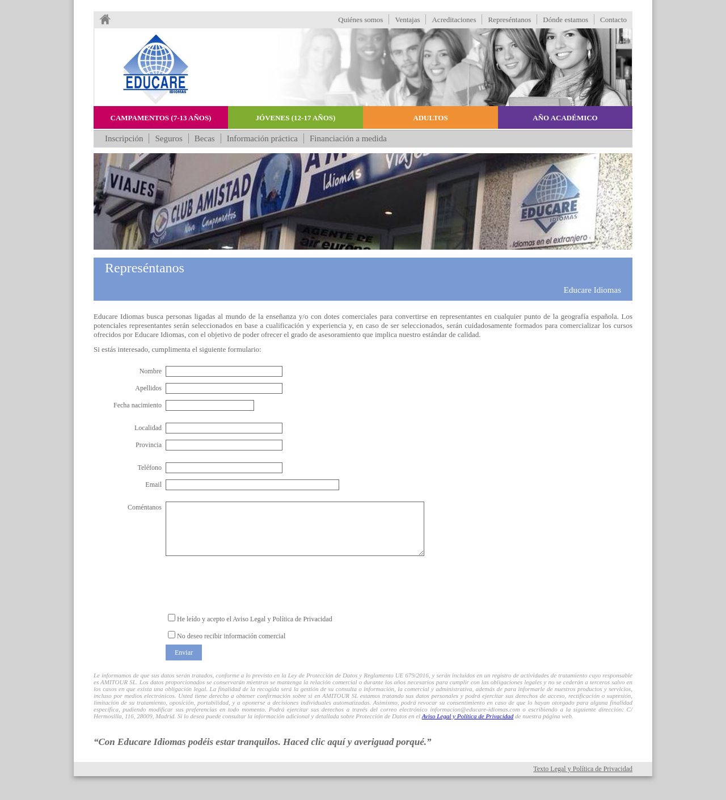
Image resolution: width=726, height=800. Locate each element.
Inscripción (124, 138)
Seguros (168, 138)
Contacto (613, 19)
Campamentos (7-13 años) (161, 117)
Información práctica (262, 138)
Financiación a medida (348, 138)
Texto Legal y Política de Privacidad (582, 769)
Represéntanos (509, 19)
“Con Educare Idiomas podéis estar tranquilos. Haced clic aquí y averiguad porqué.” (263, 741)
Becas (205, 138)
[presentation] (252, 584)
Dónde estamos (565, 19)
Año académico (565, 117)
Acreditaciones (454, 19)
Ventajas (407, 19)
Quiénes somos (360, 19)
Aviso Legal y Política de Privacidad (468, 716)
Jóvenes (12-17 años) (296, 117)
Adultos (430, 117)
